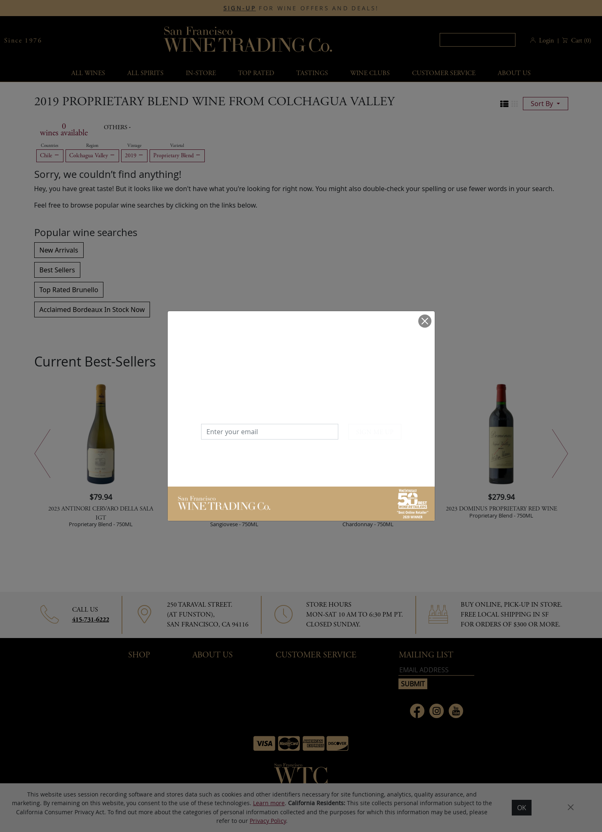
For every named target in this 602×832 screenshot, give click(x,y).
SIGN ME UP (375, 432)
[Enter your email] (269, 432)
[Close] (424, 321)
